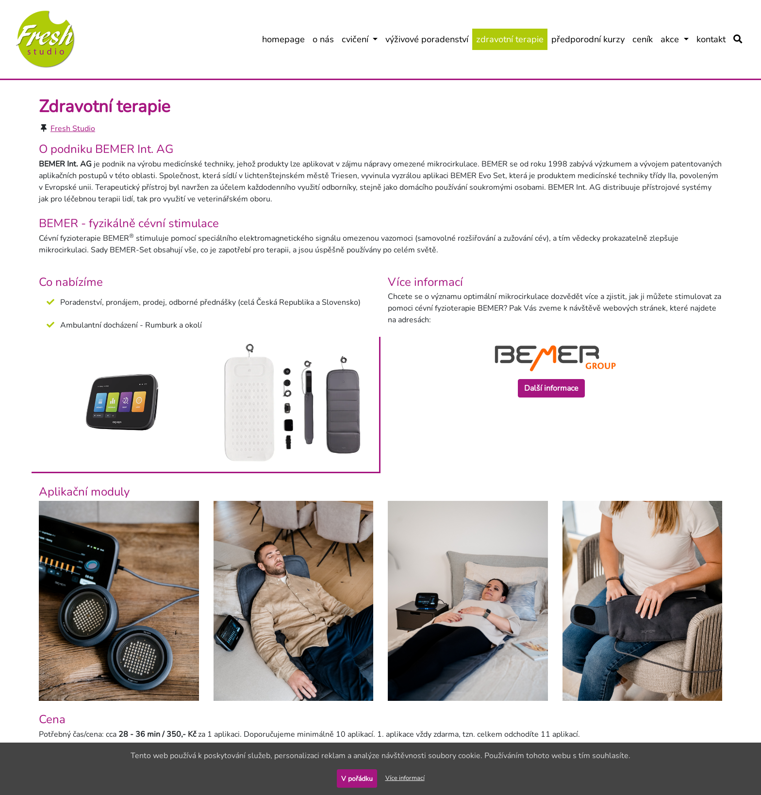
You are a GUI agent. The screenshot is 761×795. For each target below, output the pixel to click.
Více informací (405, 778)
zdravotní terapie (511, 38)
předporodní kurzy (590, 38)
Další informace (551, 388)
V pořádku (357, 778)
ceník (644, 38)
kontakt (712, 38)
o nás (325, 38)
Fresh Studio (72, 128)
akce (677, 38)
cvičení (362, 38)
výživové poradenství (428, 38)
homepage (285, 38)
